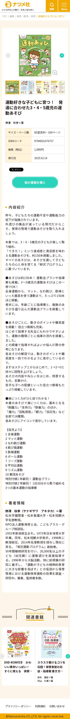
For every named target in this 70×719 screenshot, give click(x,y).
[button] (34, 55)
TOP (4, 16)
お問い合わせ (57, 706)
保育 (33, 16)
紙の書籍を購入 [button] (35, 182)
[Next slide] (62, 55)
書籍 (11, 16)
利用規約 (40, 706)
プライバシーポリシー (18, 706)
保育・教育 (22, 16)
